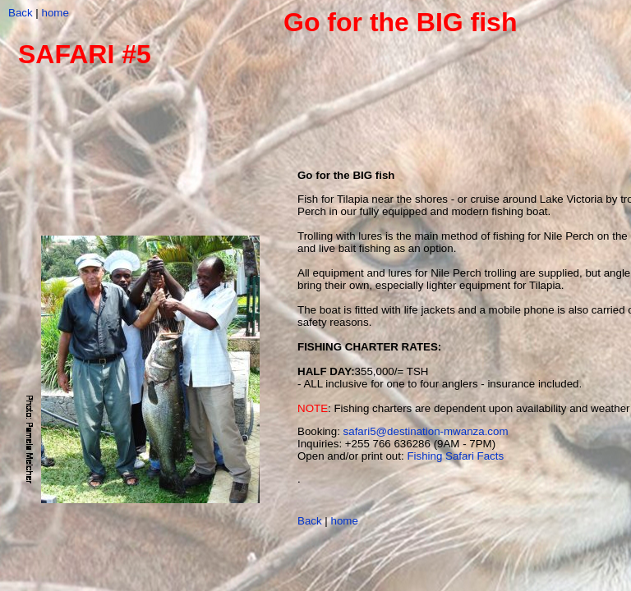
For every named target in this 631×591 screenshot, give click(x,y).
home (55, 13)
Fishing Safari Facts (455, 456)
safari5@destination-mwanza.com (426, 431)
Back (20, 13)
